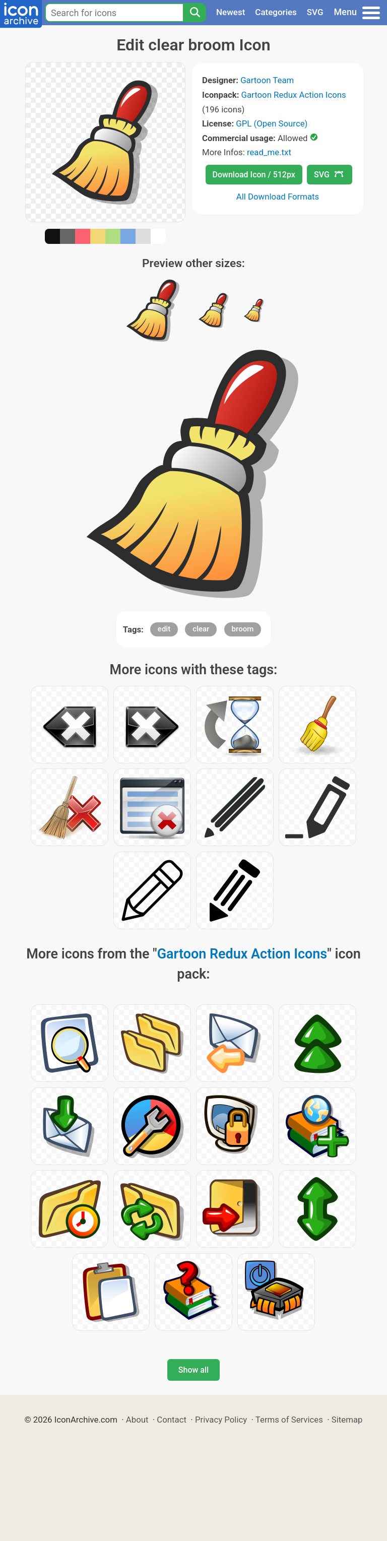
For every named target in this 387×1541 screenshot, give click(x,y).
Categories (276, 12)
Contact (171, 1420)
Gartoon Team (267, 80)
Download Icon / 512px (254, 174)
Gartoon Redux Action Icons (293, 95)
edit (164, 628)
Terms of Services (289, 1420)
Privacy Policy (221, 1420)
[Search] (194, 12)
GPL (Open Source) (271, 123)
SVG (315, 12)
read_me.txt (269, 152)
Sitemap (347, 1420)
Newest (230, 12)
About (137, 1420)
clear (200, 628)
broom (243, 628)
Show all (193, 1370)
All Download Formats (277, 196)
